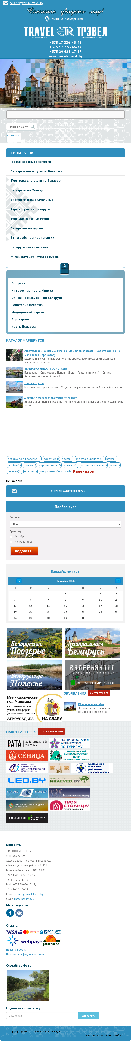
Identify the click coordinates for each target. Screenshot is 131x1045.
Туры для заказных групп (30, 219)
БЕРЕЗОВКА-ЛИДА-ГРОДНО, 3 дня (45, 368)
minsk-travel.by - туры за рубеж (35, 257)
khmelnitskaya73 (24, 899)
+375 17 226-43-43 (65, 42)
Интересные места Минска (32, 290)
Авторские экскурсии (27, 228)
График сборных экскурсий (31, 162)
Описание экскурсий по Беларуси (36, 298)
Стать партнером (51, 731)
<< (15, 580)
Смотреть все (99, 693)
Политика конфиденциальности (25, 954)
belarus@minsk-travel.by (26, 3)
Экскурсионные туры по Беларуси (36, 171)
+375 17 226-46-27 (65, 47)
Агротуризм (20, 319)
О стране (18, 283)
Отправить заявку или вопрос (67, 491)
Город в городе (34, 383)
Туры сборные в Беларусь (30, 209)
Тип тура (15, 517)
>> (116, 580)
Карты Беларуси (24, 326)
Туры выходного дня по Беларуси (36, 180)
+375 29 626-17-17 (65, 51)
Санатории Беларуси (27, 305)
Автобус (17, 536)
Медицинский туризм (27, 312)
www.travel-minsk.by (65, 56)
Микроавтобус (21, 541)
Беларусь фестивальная (29, 247)
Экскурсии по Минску (27, 190)
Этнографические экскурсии (32, 237)
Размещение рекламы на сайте (103, 1034)
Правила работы (16, 949)
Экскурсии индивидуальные (32, 199)
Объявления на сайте (91, 704)
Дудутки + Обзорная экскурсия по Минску (50, 397)
